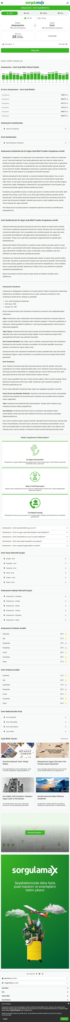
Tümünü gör (64, 738)
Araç (60, 13)
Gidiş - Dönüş (40, 18)
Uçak (9, 13)
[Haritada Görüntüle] (35, 832)
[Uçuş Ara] (35, 50)
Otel (26, 13)
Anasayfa (3, 61)
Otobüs (43, 13)
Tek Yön (28, 18)
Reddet (5, 1019)
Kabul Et (64, 1019)
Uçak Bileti (9, 61)
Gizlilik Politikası (15, 1010)
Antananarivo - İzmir (18, 61)
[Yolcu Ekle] (35, 44)
